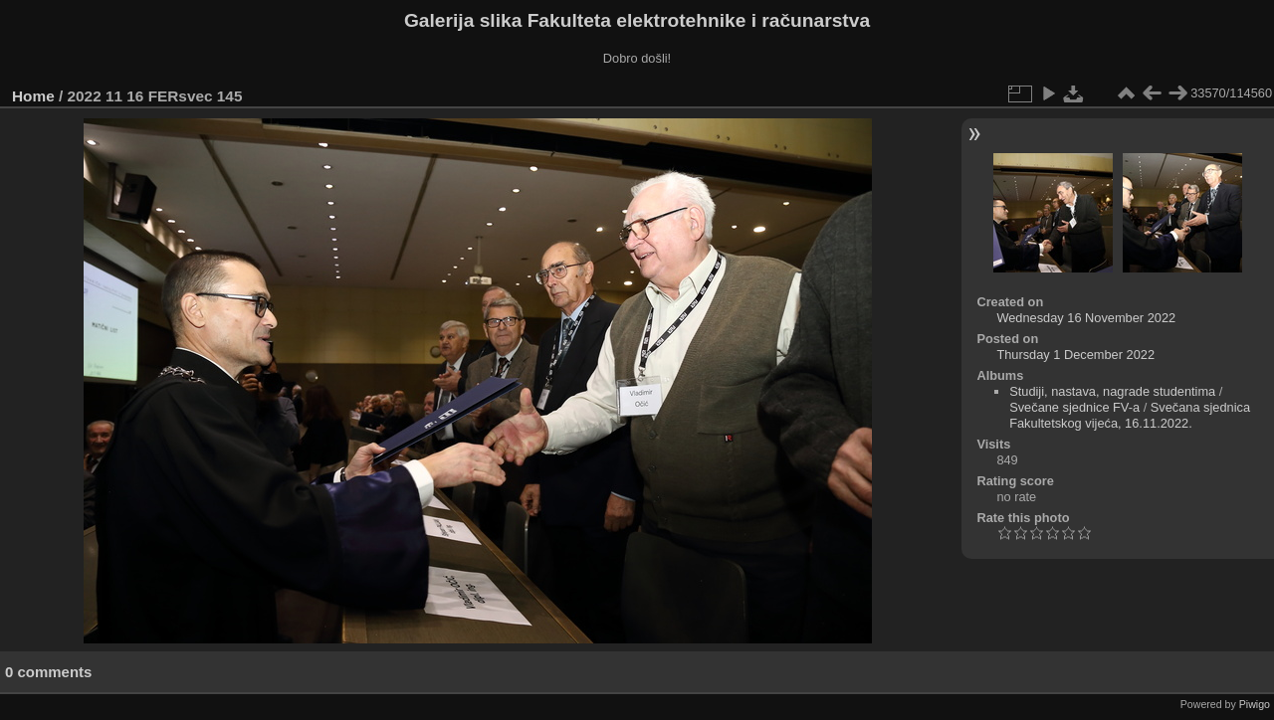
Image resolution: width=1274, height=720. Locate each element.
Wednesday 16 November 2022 (1085, 317)
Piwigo (1254, 704)
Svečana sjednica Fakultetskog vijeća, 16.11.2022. (1129, 415)
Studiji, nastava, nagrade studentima (1112, 391)
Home (33, 96)
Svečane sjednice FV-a (1074, 407)
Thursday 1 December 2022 (1075, 354)
